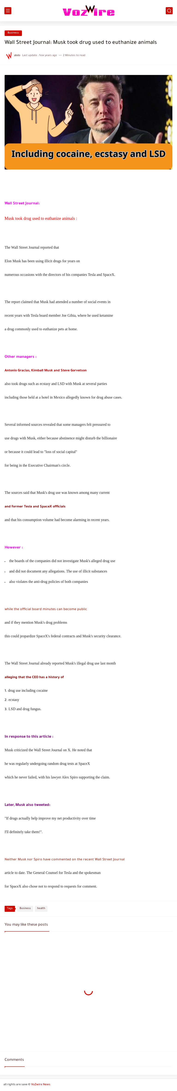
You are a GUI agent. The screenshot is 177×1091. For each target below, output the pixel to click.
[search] (169, 10)
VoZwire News (40, 1084)
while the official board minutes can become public (46, 609)
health (41, 908)
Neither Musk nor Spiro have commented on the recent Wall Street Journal (65, 860)
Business (13, 33)
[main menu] (7, 10)
